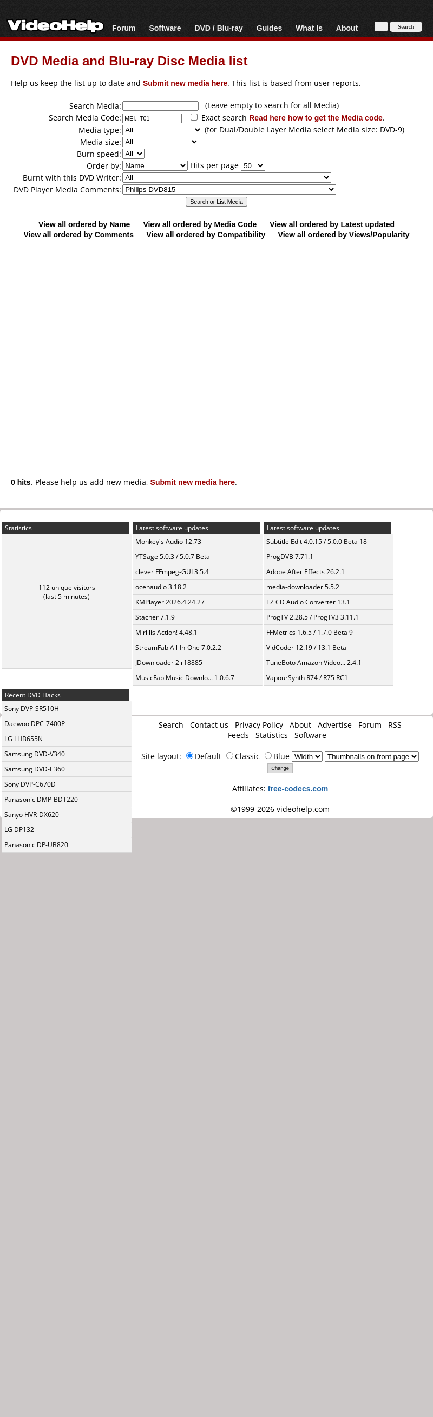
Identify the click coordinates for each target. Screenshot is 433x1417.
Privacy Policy (259, 725)
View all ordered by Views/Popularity (344, 234)
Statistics (271, 735)
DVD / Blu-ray (218, 28)
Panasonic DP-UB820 (36, 844)
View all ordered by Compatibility (205, 234)
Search (171, 725)
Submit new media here (185, 83)
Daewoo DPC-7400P (34, 723)
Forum (124, 28)
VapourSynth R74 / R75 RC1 (307, 677)
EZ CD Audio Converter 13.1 (308, 602)
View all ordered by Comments (78, 234)
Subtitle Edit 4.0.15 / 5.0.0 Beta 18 (316, 541)
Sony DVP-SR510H (31, 708)
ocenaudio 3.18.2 (161, 586)
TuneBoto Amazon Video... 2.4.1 (314, 662)
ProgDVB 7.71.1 (289, 556)
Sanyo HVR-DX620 (31, 814)
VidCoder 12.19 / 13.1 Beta (306, 647)
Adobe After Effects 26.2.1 (305, 571)
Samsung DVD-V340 (34, 754)
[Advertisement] (211, 352)
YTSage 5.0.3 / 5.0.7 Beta (172, 556)
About (347, 28)
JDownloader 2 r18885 (168, 662)
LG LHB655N (23, 738)
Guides (269, 28)
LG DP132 (19, 829)
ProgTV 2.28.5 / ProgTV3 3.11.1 (312, 617)
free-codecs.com (298, 788)
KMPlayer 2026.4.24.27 (170, 602)
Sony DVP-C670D (30, 784)
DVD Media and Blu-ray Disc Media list (129, 60)
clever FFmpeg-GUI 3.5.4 (172, 571)
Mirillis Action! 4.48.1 (166, 632)
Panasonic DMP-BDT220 (41, 799)
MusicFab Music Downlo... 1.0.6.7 (184, 677)
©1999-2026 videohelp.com (280, 809)
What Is (309, 28)
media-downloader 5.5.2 (302, 586)
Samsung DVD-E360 (34, 769)
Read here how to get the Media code (316, 117)
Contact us (209, 725)
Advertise (335, 725)
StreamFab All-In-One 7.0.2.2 (178, 647)
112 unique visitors (66, 587)
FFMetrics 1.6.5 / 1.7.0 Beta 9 (309, 632)
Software (165, 28)
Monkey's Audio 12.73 (168, 541)
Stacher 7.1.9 (155, 617)
